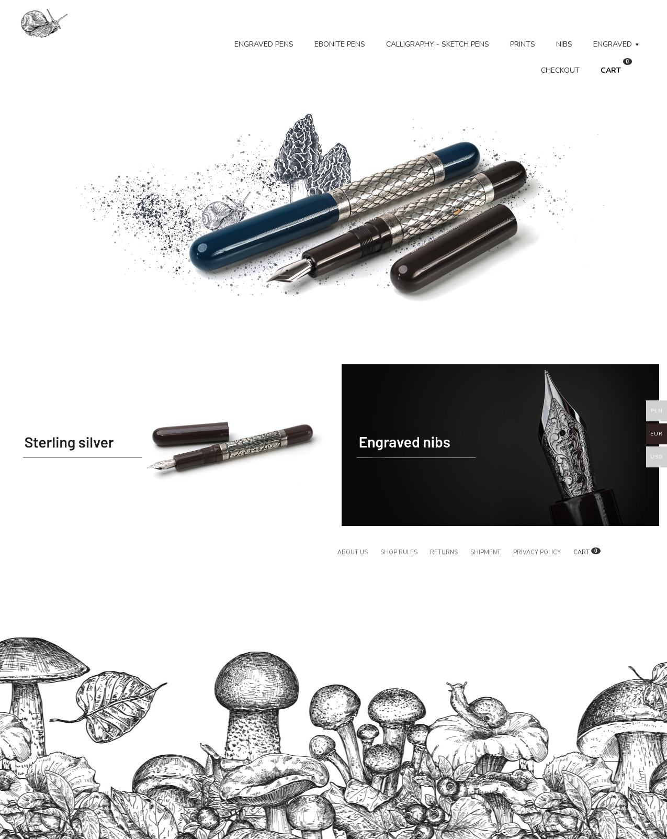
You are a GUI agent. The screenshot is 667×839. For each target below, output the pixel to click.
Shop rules (398, 552)
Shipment (485, 552)
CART (616, 66)
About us (352, 552)
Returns (444, 552)
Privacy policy (537, 552)
